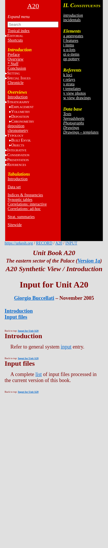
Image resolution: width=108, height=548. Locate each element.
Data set (13, 187)
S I (19, 78)
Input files (16, 317)
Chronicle (15, 83)
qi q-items (71, 54)
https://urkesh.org (19, 243)
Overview (15, 59)
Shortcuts (15, 40)
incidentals (72, 20)
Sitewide (14, 225)
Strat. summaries (21, 217)
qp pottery (71, 59)
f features (70, 40)
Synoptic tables (19, 199)
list (38, 374)
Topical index (18, 31)
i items (68, 45)
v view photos (74, 93)
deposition (15, 126)
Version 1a (88, 261)
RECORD (44, 243)
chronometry (17, 130)
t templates (72, 89)
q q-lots (69, 50)
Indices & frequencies (25, 195)
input (66, 347)
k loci (67, 75)
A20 (58, 243)
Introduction (17, 97)
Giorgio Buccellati (34, 298)
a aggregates (73, 36)
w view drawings (77, 98)
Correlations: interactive (27, 204)
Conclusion (16, 68)
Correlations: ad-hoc (24, 209)
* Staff (12, 64)
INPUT (71, 243)
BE (21, 140)
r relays (69, 79)
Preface (13, 54)
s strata (68, 84)
